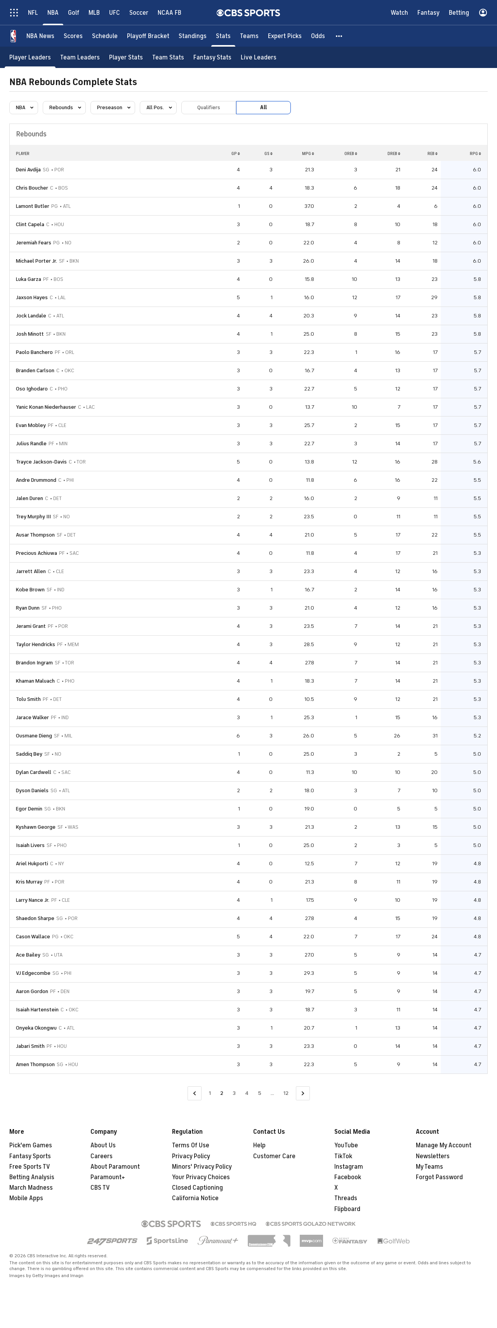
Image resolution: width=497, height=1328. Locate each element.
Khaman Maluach (35, 681)
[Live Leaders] (258, 57)
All (263, 107)
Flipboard (347, 1209)
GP (235, 153)
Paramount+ (107, 1177)
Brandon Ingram (34, 662)
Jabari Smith (30, 1046)
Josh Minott (30, 334)
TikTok (343, 1156)
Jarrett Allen (31, 571)
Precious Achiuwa (36, 553)
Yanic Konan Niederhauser (46, 407)
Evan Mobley (31, 425)
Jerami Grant (31, 626)
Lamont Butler (32, 206)
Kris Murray (29, 881)
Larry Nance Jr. (32, 900)
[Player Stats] (126, 57)
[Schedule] (104, 36)
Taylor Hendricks (35, 644)
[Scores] (73, 36)
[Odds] (318, 36)
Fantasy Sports (30, 1156)
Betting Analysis (31, 1177)
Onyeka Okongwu (36, 1028)
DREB (394, 153)
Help (259, 1145)
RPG (475, 153)
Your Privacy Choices (201, 1177)
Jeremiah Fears (33, 242)
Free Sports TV (29, 1167)
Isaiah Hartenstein (37, 1009)
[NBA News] (40, 36)
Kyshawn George (36, 827)
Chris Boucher (32, 188)
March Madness (31, 1188)
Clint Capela (30, 224)
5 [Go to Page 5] (259, 1093)
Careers (101, 1156)
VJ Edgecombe (33, 973)
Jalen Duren (29, 498)
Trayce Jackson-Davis (41, 461)
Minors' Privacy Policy (202, 1167)
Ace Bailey (28, 955)
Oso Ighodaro (32, 388)
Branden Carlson (35, 370)
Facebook (347, 1177)
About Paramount (115, 1167)
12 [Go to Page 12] (285, 1093)
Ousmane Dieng (34, 735)
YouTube (346, 1145)
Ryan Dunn (28, 608)
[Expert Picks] (284, 36)
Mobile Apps (26, 1198)
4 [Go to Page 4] (246, 1093)
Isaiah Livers (30, 845)
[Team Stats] (168, 57)
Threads (345, 1198)
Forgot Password (439, 1177)
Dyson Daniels (32, 790)
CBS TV (100, 1188)
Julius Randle (31, 443)
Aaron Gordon (32, 991)
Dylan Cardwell (33, 772)
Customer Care (274, 1156)
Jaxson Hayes (32, 297)
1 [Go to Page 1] (210, 1093)
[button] (339, 36)
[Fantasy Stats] (212, 57)
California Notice (195, 1198)
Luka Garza (28, 279)
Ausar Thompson (35, 535)
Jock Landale (31, 315)
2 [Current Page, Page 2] (221, 1093)
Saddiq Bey (29, 754)
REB (432, 153)
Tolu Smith (28, 699)
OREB (350, 153)
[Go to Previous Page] (195, 1093)
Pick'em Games (30, 1145)
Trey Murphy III (33, 516)
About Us (103, 1145)
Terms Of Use (190, 1145)
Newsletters (433, 1156)
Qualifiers (208, 107)
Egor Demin (29, 808)
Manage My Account (443, 1145)
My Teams (429, 1167)
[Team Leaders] (80, 57)
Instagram (348, 1167)
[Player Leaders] (30, 57)
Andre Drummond (36, 480)
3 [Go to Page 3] (234, 1093)
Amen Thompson (35, 1064)
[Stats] (223, 36)
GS (268, 153)
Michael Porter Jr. (36, 261)
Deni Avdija (28, 169)
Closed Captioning (197, 1188)
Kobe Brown (30, 589)
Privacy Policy (191, 1156)
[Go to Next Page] (303, 1093)
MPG (308, 153)
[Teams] (249, 36)
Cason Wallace (33, 936)
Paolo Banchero (34, 352)
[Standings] (192, 36)
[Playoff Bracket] (148, 36)
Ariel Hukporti (32, 863)
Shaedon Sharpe (35, 918)
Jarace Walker (32, 717)
